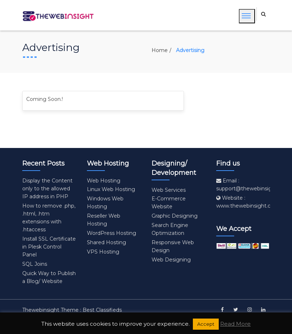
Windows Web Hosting (105, 202)
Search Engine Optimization (170, 229)
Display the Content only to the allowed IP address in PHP (47, 188)
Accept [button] (205, 324)
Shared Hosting (106, 242)
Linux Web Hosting (111, 189)
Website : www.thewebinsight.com (247, 202)
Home (160, 50)
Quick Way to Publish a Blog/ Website (49, 277)
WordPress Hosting (111, 233)
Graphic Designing (175, 216)
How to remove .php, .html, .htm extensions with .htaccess (48, 218)
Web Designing (171, 259)
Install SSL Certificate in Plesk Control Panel (49, 247)
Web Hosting (103, 180)
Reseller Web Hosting (103, 220)
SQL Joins (34, 264)
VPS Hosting (103, 252)
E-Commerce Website (169, 202)
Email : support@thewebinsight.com (253, 184)
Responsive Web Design (173, 246)
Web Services (169, 190)
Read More (235, 323)
